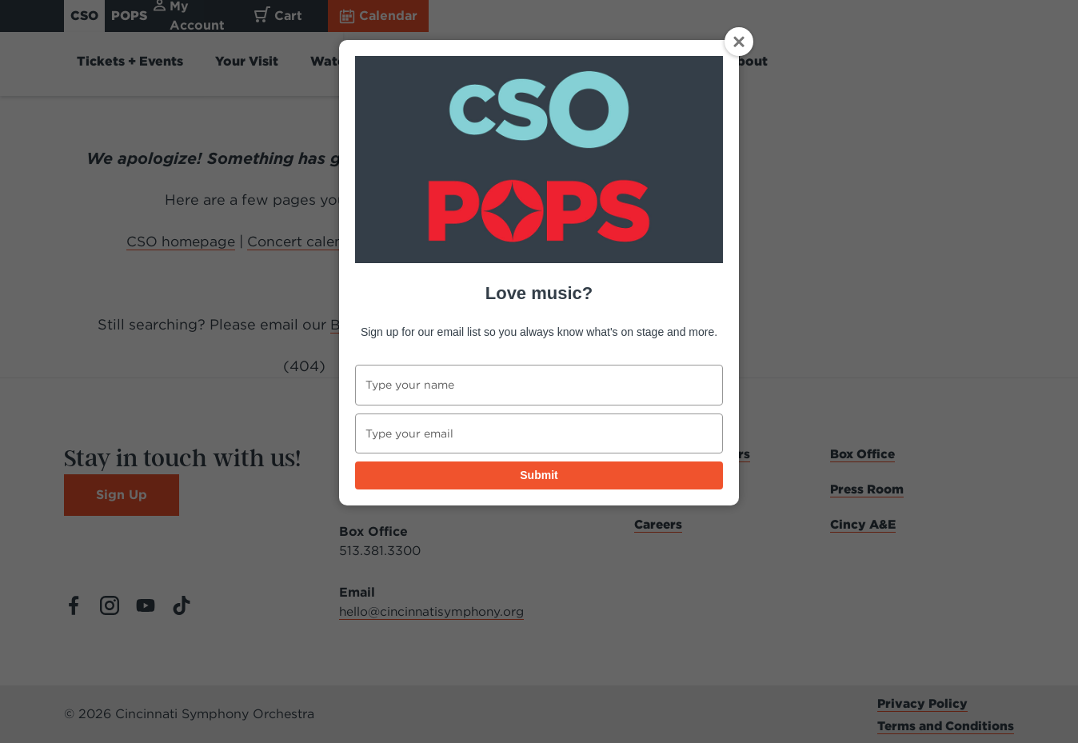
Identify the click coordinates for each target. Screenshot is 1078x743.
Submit (538, 475)
